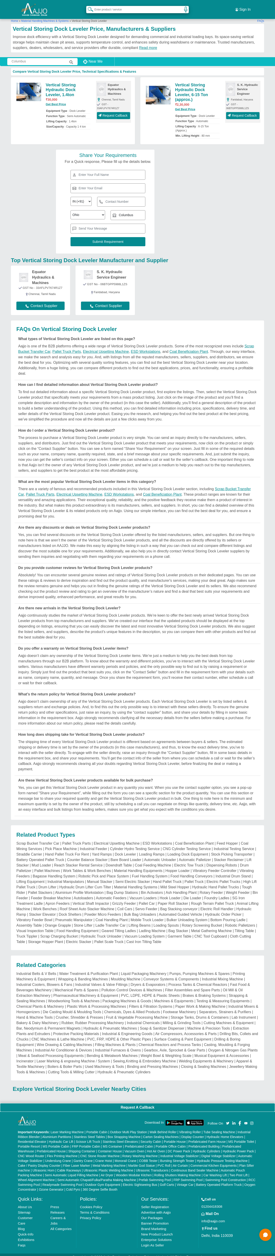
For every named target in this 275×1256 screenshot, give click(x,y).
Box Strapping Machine (124, 1131)
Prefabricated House (51, 1146)
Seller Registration (155, 1202)
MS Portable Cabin (56, 1141)
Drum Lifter (47, 882)
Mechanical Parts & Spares (76, 985)
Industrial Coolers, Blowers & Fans (44, 979)
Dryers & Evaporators (148, 979)
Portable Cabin (96, 1127)
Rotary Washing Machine (140, 1151)
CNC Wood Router (31, 1151)
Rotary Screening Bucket (202, 920)
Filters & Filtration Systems (150, 1001)
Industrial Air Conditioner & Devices (63, 1045)
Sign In (243, 7)
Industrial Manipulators (66, 876)
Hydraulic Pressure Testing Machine (222, 1155)
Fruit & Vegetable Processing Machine (137, 1012)
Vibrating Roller (190, 1127)
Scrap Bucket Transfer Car (37, 838)
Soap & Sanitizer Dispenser (162, 1023)
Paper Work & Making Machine (200, 1001)
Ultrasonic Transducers (152, 1165)
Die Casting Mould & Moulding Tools (72, 1007)
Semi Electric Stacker (132, 876)
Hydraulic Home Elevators (225, 1131)
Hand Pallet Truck (167, 876)
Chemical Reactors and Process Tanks (170, 1039)
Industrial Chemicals (143, 1018)
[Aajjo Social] (227, 1118)
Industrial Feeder (93, 844)
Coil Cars (124, 904)
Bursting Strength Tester (177, 1155)
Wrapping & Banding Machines (83, 974)
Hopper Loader (177, 865)
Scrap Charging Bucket (59, 931)
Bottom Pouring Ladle (227, 915)
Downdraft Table (119, 860)
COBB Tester (148, 1155)
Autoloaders (83, 893)
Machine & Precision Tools (208, 1023)
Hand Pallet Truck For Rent (67, 849)
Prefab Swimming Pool (155, 1175)
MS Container (112, 1141)
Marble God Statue (141, 1160)
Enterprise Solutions (156, 1234)
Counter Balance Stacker (87, 854)
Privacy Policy (90, 1213)
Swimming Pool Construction (225, 1175)
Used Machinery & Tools (104, 1061)
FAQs (260, 15)
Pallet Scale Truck (108, 936)
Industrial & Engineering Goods (127, 1028)
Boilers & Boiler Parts (65, 1061)
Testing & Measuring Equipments (223, 996)
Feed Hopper (227, 838)
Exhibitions (26, 1234)
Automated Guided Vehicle (180, 909)
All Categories (60, 1223)
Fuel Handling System (150, 871)
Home (14, 15)
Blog (21, 1223)
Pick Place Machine (61, 844)
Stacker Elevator (42, 909)
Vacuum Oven (134, 1146)
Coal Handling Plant (112, 915)
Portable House (175, 1136)
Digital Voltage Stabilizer (218, 1151)
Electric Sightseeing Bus (140, 1179)
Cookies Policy (91, 1202)
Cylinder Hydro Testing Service (135, 844)
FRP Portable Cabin (86, 1141)
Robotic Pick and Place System (103, 871)
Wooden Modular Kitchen (134, 1170)
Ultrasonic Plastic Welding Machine (108, 1165)
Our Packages (152, 1213)
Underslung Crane (58, 1155)
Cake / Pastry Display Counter (39, 1160)
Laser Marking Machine (67, 1127)
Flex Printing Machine (62, 1151)
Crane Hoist (103, 1155)
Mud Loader (41, 860)
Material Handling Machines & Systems (45, 15)
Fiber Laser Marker (76, 1160)
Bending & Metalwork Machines (112, 1050)
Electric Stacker (78, 936)
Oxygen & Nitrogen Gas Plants (233, 1045)
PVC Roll (163, 1160)
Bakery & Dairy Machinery (37, 1018)
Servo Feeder (146, 904)
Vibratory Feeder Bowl (34, 915)
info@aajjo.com (213, 1216)
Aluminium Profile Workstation (79, 887)
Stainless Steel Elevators (120, 1136)
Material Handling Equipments (138, 865)
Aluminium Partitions (56, 1131)
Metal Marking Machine (109, 1160)
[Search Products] (88, 6)
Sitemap (24, 1207)
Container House (110, 1146)
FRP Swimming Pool (188, 1175)
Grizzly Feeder (124, 898)
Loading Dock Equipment (187, 849)
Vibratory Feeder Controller (215, 865)
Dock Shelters (70, 909)
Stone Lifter (83, 920)
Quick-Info (25, 1229)
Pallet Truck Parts (66, 346)
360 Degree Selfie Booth (100, 1184)
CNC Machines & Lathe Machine (57, 1034)
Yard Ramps (102, 849)
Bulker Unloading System (187, 915)
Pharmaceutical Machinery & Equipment (85, 990)
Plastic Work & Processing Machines (96, 1001)
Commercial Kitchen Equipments (213, 1160)
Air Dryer (107, 1170)
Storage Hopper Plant (45, 936)
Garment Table (180, 931)
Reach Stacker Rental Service (78, 860)
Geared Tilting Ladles (118, 926)
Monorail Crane (125, 1155)
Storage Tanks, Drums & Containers (200, 1012)
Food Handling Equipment (77, 926)
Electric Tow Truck (189, 860)
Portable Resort (29, 1141)
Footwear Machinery (179, 1007)
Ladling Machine (152, 926)
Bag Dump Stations (122, 887)
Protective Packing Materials (76, 1028)
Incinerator (25, 1056)
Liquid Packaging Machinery (143, 968)
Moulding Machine (125, 974)
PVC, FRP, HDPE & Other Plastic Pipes (119, 1034)
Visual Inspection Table (34, 926)
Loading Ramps (151, 849)
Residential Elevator (32, 1136)
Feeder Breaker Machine (51, 893)
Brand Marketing (153, 1223)
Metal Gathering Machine (211, 926)
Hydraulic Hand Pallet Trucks (215, 882)
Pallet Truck (194, 876)
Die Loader (192, 893)
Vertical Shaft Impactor (91, 898)
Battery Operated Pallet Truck (40, 854)
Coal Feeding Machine (153, 860)
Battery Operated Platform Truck (219, 1179)
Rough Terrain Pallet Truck (212, 898)
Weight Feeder (238, 887)
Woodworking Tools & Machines (73, 996)
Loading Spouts (166, 920)
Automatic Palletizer (195, 854)
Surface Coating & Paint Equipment (182, 1034)
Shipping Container (81, 1146)
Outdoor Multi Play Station (128, 1127)
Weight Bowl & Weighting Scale (166, 1050)
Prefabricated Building (203, 1141)
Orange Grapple (58, 920)
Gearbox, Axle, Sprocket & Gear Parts (174, 1045)
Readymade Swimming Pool (62, 1179)
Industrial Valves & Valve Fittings (101, 979)
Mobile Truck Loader (147, 915)
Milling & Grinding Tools (182, 1018)
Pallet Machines (47, 865)
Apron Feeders (57, 898)
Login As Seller (152, 1240)
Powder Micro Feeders (102, 909)
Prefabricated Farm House (207, 1136)
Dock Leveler (125, 849)
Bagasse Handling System (54, 871)
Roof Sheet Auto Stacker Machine (87, 904)
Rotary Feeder (211, 887)
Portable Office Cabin (171, 1141)
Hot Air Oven (156, 1146)
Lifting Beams (140, 920)
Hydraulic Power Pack (238, 1146)
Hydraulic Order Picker (223, 909)
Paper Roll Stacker (173, 898)
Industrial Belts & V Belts (36, 968)
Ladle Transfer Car (110, 920)
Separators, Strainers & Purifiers (225, 1007)
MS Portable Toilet (241, 1136)
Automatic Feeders (111, 893)
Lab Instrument (244, 1012)
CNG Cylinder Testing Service (187, 844)
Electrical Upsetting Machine (106, 346)
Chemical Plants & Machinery (40, 1001)
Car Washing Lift (215, 1170)
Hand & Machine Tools (34, 1012)
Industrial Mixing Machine (222, 974)
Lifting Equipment (30, 876)
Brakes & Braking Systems (204, 990)
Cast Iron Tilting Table (143, 936)
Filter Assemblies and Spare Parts (192, 985)
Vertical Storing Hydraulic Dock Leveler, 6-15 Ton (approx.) (191, 87)
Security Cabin (151, 1136)
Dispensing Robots (221, 860)
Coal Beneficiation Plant (188, 346)
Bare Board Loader (126, 854)
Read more (148, 42)
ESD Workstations (145, 346)
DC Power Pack (179, 1146)
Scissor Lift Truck (88, 1136)
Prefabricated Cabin (139, 1141)
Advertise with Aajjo (156, 1207)
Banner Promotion (155, 1218)
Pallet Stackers (40, 887)
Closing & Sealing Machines (203, 1061)
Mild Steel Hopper (174, 882)
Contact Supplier (41, 300)
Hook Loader (170, 893)
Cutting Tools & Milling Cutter (71, 1067)
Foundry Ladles (216, 893)
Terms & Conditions (95, 1207)
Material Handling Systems (135, 882)
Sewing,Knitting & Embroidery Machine (144, 1056)
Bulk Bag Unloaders (140, 909)
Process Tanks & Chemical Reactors (197, 979)
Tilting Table (244, 926)
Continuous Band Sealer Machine (195, 1165)
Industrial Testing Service (234, 844)
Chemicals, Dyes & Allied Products (132, 1007)
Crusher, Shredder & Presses (79, 1012)
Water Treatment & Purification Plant (88, 968)
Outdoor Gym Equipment (102, 1179)
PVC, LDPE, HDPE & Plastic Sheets (150, 990)
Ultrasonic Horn (43, 1165)
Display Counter (192, 1131)
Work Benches (45, 904)
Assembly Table (29, 920)
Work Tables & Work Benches (87, 865)
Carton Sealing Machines (161, 1131)
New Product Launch (157, 1229)
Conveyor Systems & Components (171, 974)
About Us (25, 1202)
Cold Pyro (73, 1184)
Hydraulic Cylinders (206, 1146)
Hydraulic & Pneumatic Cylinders (124, 1067)
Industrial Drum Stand (233, 871)
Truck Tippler (26, 931)
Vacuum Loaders (143, 893)
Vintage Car (185, 1179)
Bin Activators (152, 887)
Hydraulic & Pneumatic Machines (110, 1023)
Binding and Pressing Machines (152, 1061)
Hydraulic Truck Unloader (101, 931)
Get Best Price (56, 99)
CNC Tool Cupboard (210, 931)
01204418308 (211, 1201)
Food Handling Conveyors (191, 871)
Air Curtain (180, 1160)
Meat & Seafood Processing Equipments (51, 1050)
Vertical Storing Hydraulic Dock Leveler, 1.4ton (61, 84)
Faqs (21, 1240)
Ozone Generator (51, 1184)
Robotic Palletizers (240, 920)
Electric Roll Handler (216, 904)
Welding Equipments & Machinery (206, 1056)
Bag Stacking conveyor (178, 904)
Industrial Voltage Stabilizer (179, 1151)
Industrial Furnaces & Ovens (118, 1045)
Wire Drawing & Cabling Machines (64, 1039)
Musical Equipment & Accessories (221, 1050)
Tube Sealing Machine (219, 1127)
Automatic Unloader (160, 854)
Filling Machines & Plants (115, 1039)
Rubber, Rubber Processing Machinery (92, 1018)
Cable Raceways (69, 1165)
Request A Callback (137, 1102)
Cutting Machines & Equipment (229, 1018)
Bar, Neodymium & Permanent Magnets (48, 1023)
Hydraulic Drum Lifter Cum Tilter (85, 882)
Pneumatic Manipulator (74, 915)
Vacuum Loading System (144, 931)
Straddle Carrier (29, 849)
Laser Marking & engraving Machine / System (73, 1056)
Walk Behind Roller (163, 1127)
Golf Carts (167, 1179)
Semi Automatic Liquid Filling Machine (71, 1170)
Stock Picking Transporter (231, 849)
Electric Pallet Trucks (223, 876)
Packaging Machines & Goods (127, 996)
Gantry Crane (83, 1155)
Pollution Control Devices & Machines (131, 985)
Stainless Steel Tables (89, 1131)
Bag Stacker (178, 926)
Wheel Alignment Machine (36, 1175)
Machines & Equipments (174, 996)
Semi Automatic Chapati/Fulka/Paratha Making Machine (96, 1175)
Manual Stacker (99, 876)
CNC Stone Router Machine (100, 1151)
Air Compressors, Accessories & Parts (186, 1028)
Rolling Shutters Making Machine (177, 1170)
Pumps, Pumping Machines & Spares (199, 968)
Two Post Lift (238, 1170)
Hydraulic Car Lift (61, 1136)
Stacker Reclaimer (229, 854)
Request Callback (114, 110)
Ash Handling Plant (181, 887)
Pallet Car (147, 898)
